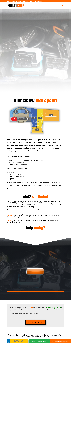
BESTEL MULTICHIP (35, 322)
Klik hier (9, 215)
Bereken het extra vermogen (39, 341)
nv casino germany (13, 205)
